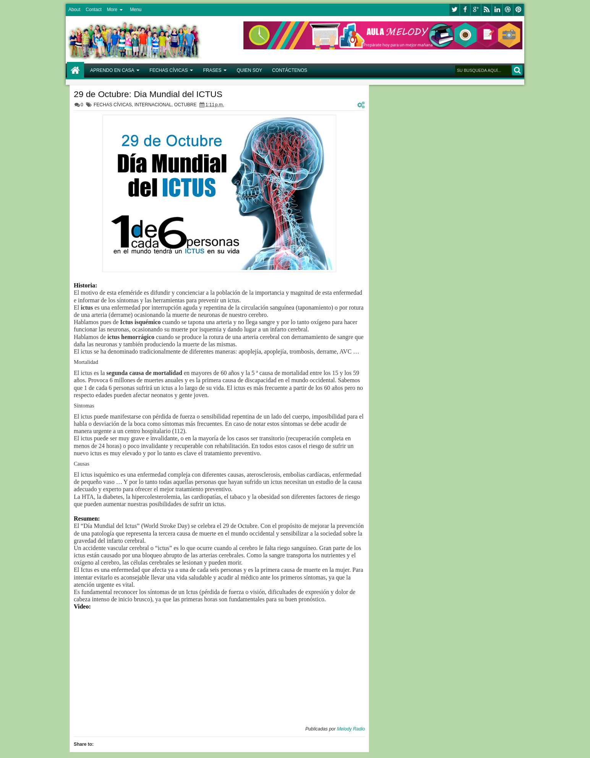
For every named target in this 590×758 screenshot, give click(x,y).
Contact (93, 9)
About (74, 9)
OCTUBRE (185, 104)
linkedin (497, 10)
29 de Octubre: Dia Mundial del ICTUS (148, 94)
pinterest (519, 10)
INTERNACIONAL (153, 104)
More (112, 9)
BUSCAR (517, 70)
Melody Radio (351, 729)
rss (486, 10)
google (476, 10)
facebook (465, 10)
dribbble (508, 10)
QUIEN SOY (249, 70)
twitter (454, 10)
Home (75, 70)
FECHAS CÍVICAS (168, 70)
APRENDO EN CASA (112, 70)
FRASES (212, 70)
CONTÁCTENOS (289, 70)
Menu (135, 9)
